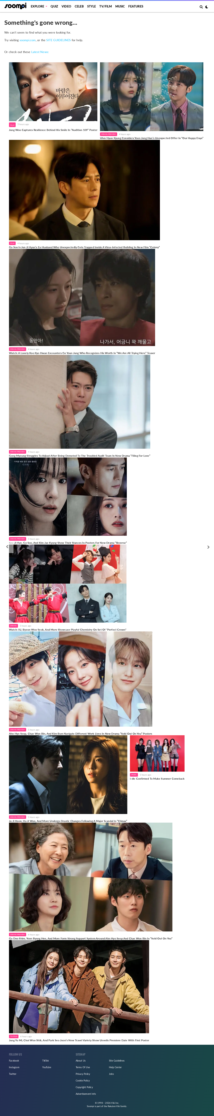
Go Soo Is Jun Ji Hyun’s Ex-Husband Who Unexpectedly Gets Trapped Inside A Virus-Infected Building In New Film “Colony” (84, 247)
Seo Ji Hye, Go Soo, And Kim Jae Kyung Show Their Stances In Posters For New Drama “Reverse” (68, 542)
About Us (81, 1060)
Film (12, 125)
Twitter (12, 1073)
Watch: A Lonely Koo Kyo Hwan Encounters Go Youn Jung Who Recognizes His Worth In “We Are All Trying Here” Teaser (82, 353)
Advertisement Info (86, 1093)
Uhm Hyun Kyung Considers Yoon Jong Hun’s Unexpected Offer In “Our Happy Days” (151, 138)
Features (135, 6)
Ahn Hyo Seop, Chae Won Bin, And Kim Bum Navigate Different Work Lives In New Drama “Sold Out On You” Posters (80, 733)
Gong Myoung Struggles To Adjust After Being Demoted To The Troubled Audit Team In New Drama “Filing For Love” (79, 455)
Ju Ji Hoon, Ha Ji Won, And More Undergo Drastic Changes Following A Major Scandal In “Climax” (68, 820)
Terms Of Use (83, 1067)
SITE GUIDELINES (58, 40)
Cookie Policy (83, 1080)
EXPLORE (37, 6)
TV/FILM (105, 6)
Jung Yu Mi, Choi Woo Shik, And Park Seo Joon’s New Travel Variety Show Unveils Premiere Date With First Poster (79, 1040)
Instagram (14, 1067)
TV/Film (13, 1036)
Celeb (79, 6)
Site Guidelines (116, 1060)
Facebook (14, 1060)
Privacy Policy (83, 1073)
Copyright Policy (84, 1087)
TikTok (45, 1060)
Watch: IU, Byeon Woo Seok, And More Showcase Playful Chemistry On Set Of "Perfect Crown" (67, 629)
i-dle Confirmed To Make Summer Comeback (157, 778)
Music (120, 6)
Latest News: (40, 52)
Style (91, 6)
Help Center (115, 1067)
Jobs (111, 1073)
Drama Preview (108, 134)
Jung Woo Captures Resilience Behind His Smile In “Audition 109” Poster (53, 129)
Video (66, 6)
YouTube (46, 1067)
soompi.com (28, 40)
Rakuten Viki (114, 1106)
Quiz (54, 6)
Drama (13, 626)
